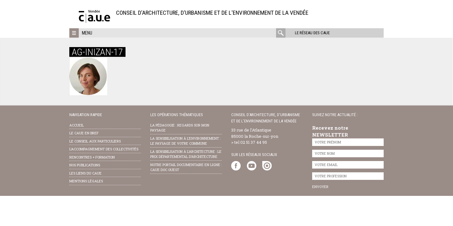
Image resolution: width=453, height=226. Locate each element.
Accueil (76, 125)
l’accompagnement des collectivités (103, 149)
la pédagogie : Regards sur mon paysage (179, 128)
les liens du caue (85, 173)
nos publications (84, 165)
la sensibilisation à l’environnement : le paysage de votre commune (185, 141)
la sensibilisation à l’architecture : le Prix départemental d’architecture (185, 154)
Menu (87, 32)
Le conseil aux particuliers (95, 141)
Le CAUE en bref (84, 133)
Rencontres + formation (92, 157)
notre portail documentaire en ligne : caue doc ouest (186, 167)
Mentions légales (86, 181)
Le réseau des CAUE (312, 32)
